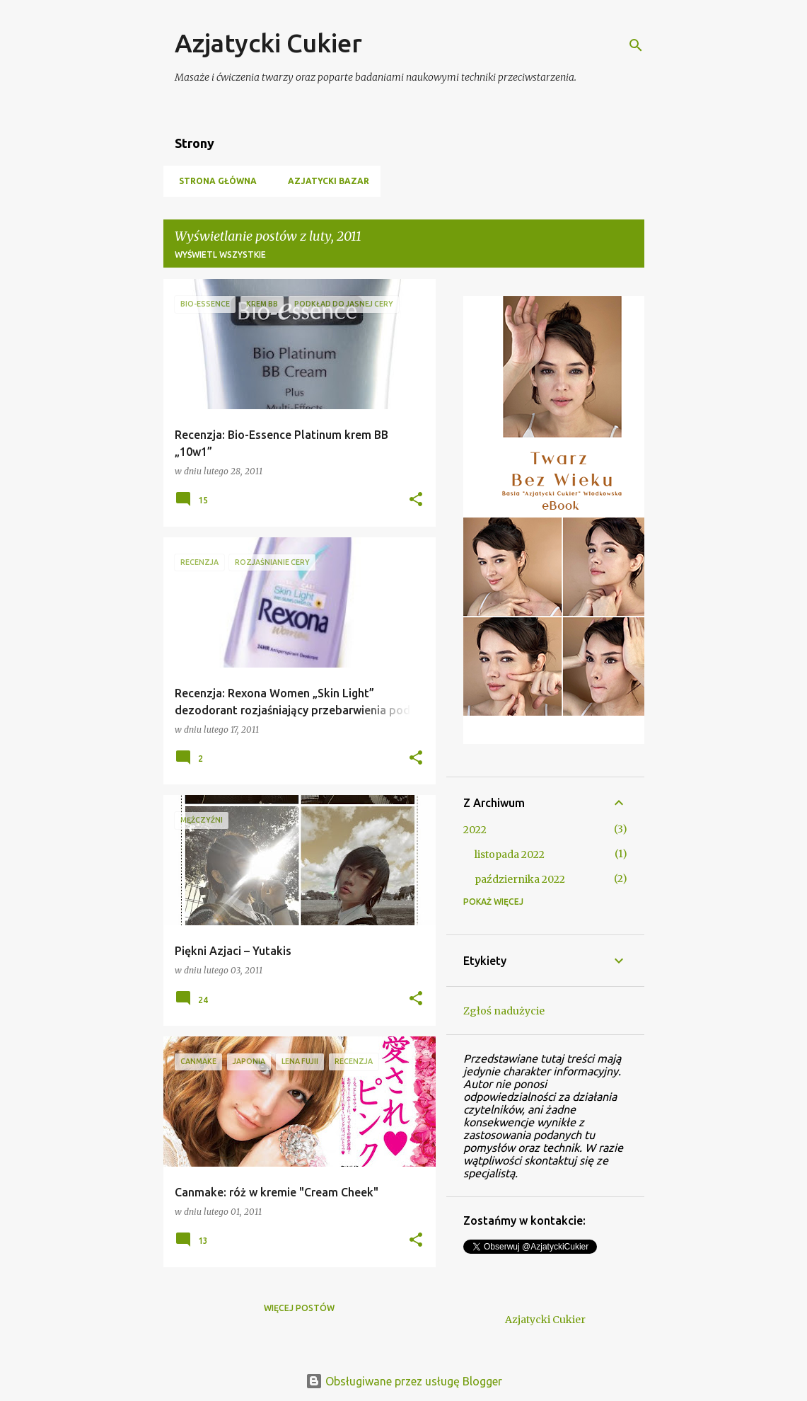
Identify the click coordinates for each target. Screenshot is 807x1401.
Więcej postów (299, 1308)
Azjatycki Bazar (324, 180)
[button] (415, 500)
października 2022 (520, 879)
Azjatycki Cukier (268, 42)
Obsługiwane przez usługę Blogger (404, 1381)
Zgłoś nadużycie (504, 1011)
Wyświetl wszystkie (220, 254)
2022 (475, 829)
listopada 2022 (510, 854)
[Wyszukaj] (635, 45)
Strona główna (213, 180)
